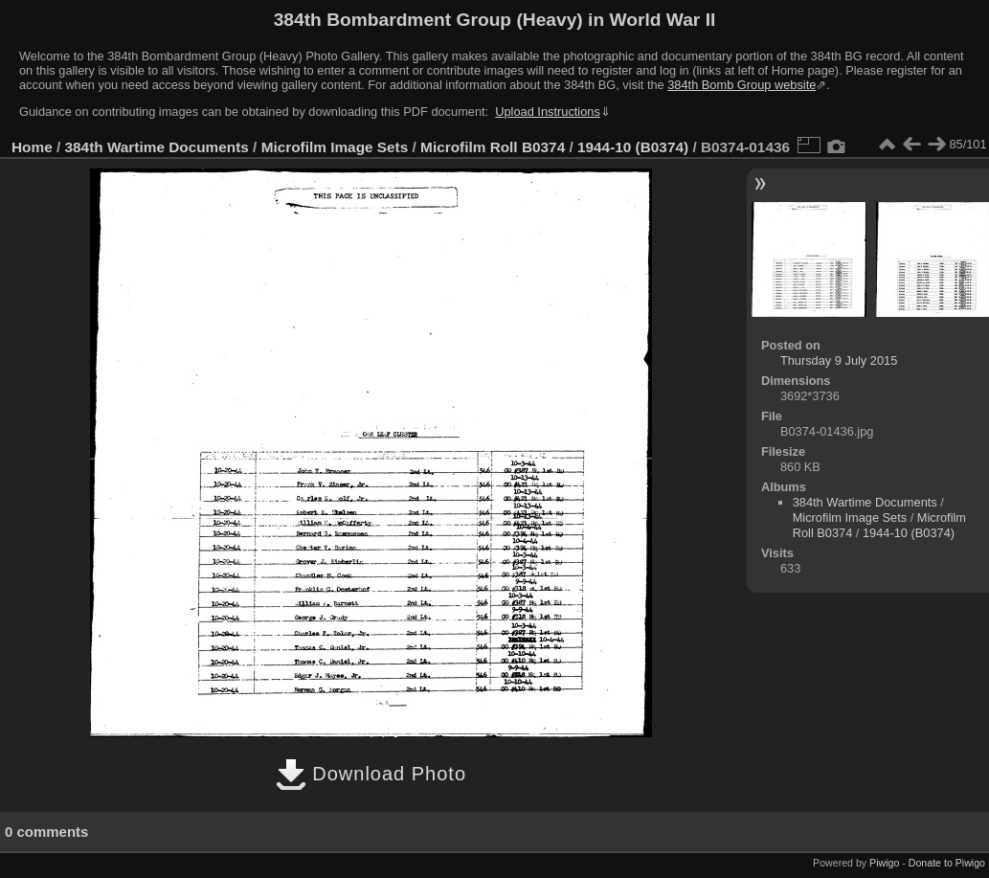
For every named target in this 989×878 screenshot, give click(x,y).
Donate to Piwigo (947, 862)
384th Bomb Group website (741, 85)
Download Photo (371, 773)
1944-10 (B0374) (632, 147)
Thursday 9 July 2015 (838, 360)
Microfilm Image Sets (335, 147)
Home (32, 147)
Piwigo (884, 862)
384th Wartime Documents (157, 147)
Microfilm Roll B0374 (492, 147)
